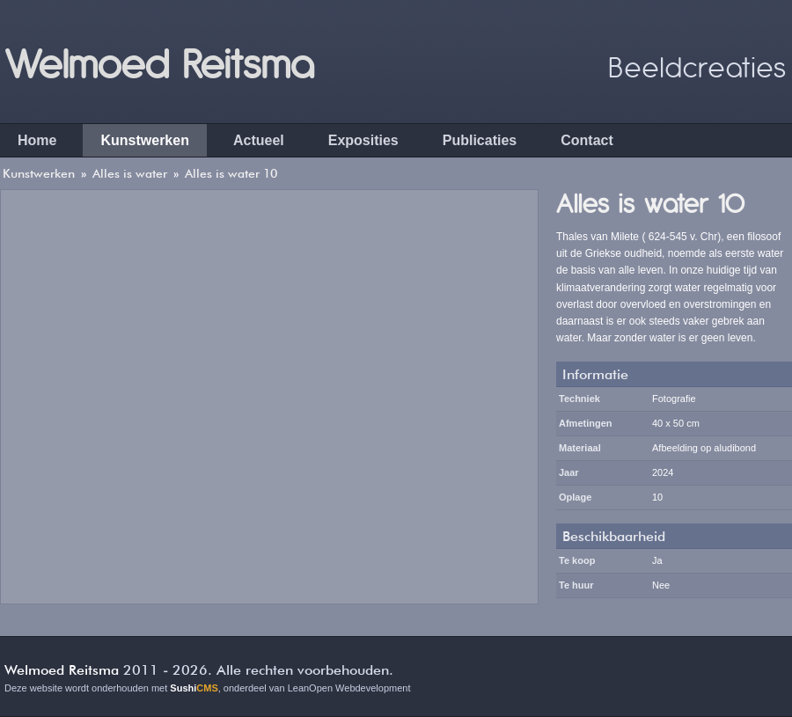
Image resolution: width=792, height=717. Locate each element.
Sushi (193, 688)
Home (37, 140)
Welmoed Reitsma (159, 61)
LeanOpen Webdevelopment (349, 688)
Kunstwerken (144, 140)
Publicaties (480, 140)
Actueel (258, 140)
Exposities (363, 140)
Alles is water (129, 173)
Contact (587, 140)
